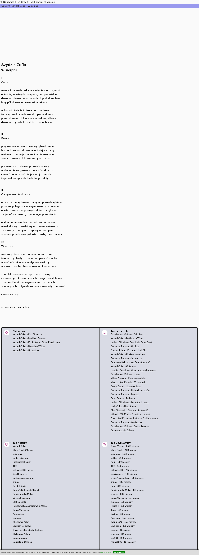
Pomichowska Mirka (23, 494)
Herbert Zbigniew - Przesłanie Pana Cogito (132, 342)
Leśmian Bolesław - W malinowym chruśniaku (133, 370)
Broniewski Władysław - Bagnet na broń (130, 362)
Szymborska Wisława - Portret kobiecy (130, 426)
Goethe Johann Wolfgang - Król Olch (129, 350)
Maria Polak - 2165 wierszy (124, 450)
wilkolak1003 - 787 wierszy (124, 470)
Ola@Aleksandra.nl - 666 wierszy (127, 478)
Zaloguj (51, 2)
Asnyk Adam (19, 514)
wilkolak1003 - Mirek (23, 470)
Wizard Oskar (19, 446)
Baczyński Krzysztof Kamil (26, 490)
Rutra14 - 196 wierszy (122, 506)
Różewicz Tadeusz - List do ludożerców (130, 390)
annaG (16, 482)
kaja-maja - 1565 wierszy (123, 454)
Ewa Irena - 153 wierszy (123, 526)
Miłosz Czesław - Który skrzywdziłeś (128, 378)
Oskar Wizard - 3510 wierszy (125, 446)
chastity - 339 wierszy (121, 494)
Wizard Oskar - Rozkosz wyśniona (128, 354)
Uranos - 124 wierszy (121, 530)
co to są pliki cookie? (106, 552)
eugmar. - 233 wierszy (122, 502)
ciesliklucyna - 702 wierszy (124, 474)
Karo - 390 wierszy (120, 486)
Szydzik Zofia (18, 6)
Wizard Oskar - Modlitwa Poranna (29, 338)
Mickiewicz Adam (21, 534)
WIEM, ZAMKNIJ (119, 552)
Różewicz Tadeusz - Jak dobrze (126, 358)
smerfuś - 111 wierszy (122, 534)
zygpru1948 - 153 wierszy (123, 522)
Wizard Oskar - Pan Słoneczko (28, 334)
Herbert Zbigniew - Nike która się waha (130, 402)
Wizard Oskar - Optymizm (123, 366)
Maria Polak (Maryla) (23, 450)
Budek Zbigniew (21, 458)
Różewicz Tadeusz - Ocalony (125, 346)
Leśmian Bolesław (22, 526)
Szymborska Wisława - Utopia (125, 374)
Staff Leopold (19, 502)
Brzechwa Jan (20, 538)
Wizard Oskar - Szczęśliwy (26, 350)
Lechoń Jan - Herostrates (123, 406)
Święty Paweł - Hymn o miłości (126, 386)
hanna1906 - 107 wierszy (123, 542)
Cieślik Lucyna (20, 474)
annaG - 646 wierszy (121, 482)
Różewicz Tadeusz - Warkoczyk (126, 422)
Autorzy (5, 6)
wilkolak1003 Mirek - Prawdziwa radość (130, 414)
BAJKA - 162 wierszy (121, 514)
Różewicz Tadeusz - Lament (125, 394)
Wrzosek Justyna (21, 498)
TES (15, 466)
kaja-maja (17, 454)
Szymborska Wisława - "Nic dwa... (127, 334)
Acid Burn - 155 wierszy (122, 518)
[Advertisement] (99, 27)
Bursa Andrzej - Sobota (122, 430)
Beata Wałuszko (21, 510)
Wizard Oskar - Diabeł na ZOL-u (29, 346)
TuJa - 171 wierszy (120, 510)
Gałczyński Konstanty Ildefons (28, 530)
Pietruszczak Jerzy (22, 462)
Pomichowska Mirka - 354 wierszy (127, 490)
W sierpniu (33, 6)
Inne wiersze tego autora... (17, 307)
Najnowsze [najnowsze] (8, 2)
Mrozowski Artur (21, 522)
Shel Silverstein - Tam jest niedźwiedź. (130, 410)
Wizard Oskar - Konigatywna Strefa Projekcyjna (36, 342)
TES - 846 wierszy (120, 466)
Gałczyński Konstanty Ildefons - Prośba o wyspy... (135, 418)
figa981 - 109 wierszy (121, 538)
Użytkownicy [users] (36, 2)
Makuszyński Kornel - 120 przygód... (129, 382)
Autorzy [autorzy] (22, 2)
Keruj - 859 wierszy (120, 462)
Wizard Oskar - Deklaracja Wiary (127, 338)
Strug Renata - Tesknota (123, 398)
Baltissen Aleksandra (23, 478)
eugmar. (17, 518)
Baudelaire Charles (22, 542)
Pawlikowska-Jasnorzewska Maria (30, 506)
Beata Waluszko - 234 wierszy (126, 498)
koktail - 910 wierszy (121, 458)
